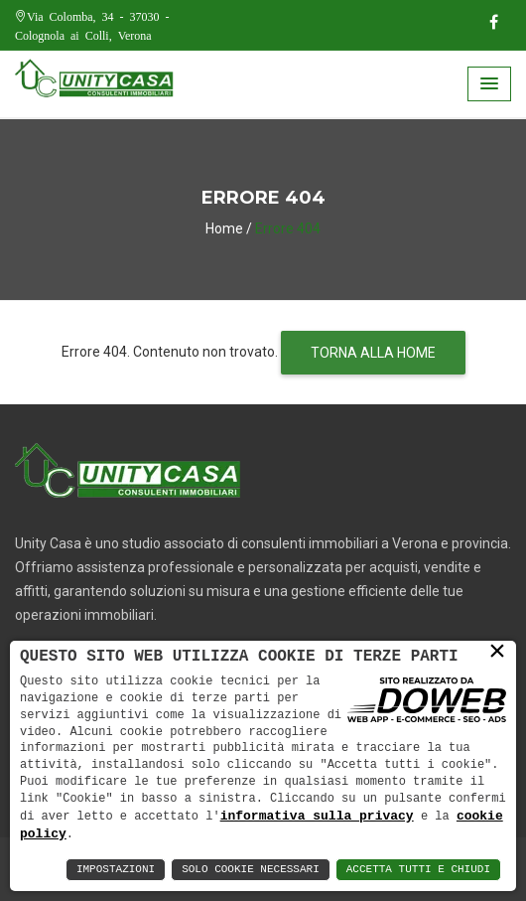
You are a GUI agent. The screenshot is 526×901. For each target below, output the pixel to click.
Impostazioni (115, 869)
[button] (489, 84)
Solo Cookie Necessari (251, 869)
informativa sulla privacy (317, 815)
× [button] (497, 652)
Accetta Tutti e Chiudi (418, 869)
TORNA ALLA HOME (373, 353)
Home (224, 228)
